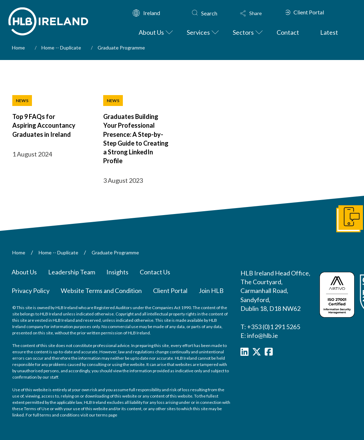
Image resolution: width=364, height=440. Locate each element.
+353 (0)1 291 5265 (273, 327)
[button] (259, 13)
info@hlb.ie (262, 335)
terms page (106, 415)
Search (209, 13)
